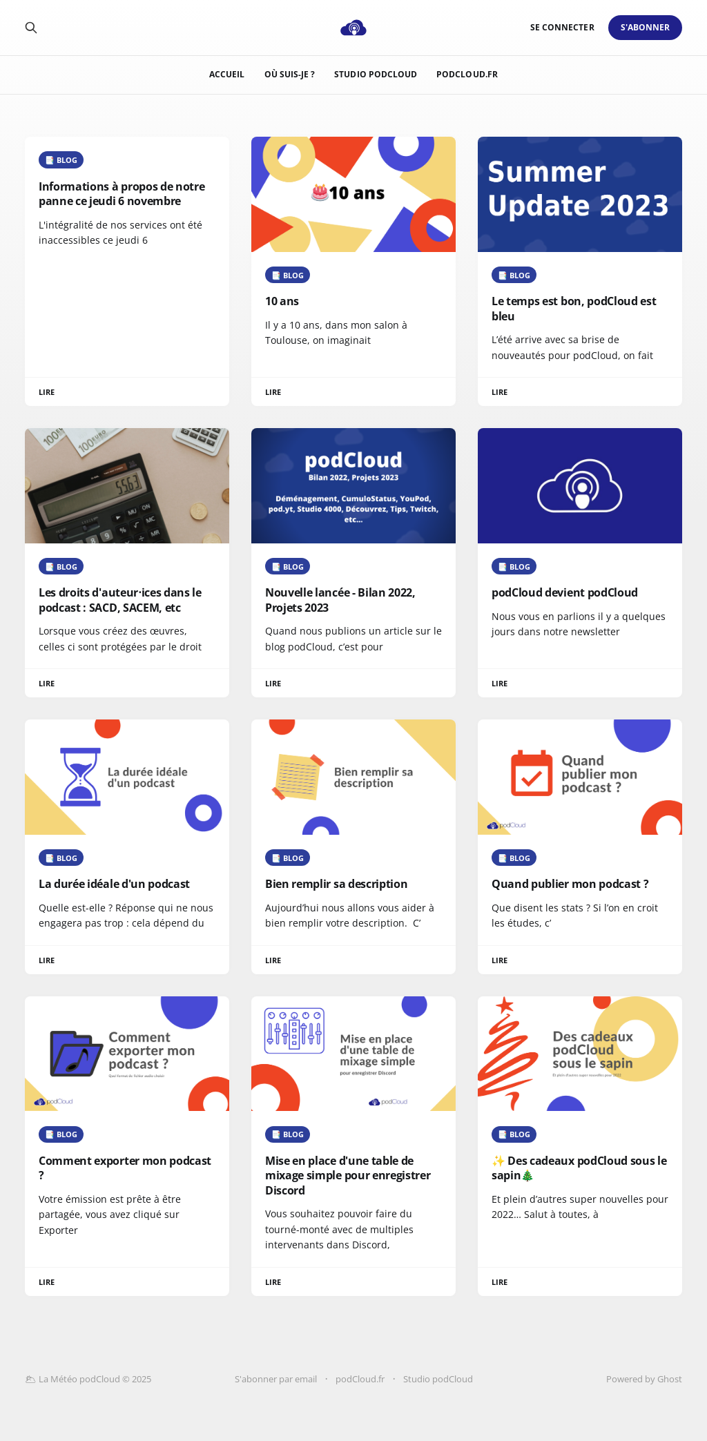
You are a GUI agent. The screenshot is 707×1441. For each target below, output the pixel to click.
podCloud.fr (467, 74)
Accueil (226, 74)
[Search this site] (31, 27)
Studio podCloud (375, 74)
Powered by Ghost (644, 1379)
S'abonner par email (276, 1379)
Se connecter (562, 27)
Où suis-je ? (290, 74)
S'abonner (645, 27)
